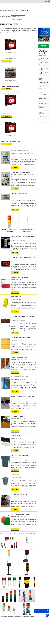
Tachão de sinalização (43, 103)
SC (22, 568)
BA (31, 568)
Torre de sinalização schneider (43, 73)
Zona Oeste (17, 579)
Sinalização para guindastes (42, 107)
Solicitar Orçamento (44, 46)
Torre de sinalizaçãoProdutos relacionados (43, 52)
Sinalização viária (42, 101)
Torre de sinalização (43, 62)
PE (28, 568)
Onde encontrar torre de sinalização (18, 14)
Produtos (25, 605)
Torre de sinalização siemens (43, 89)
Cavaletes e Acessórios (43, 119)
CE (34, 568)
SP (16, 568)
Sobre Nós (25, 602)
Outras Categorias (42, 93)
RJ (7, 568)
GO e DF (38, 568)
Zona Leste (28, 579)
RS (25, 568)
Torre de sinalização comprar (17, 19)
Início (25, 600)
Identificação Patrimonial (41, 113)
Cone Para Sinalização (25, 598)
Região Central (4, 579)
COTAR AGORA (7, 61)
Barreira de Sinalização (44, 116)
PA (45, 568)
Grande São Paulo (35, 579)
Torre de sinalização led (16, 16)
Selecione (3, 568)
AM (42, 568)
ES (13, 568)
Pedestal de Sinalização (44, 121)
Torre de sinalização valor (43, 59)
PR (19, 568)
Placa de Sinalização (43, 98)
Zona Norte (11, 579)
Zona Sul (22, 579)
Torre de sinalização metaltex (43, 69)
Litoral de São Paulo (43, 579)
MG (10, 568)
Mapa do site (25, 607)
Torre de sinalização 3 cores (43, 79)
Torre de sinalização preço (43, 86)
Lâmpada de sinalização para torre (44, 65)
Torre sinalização (42, 76)
